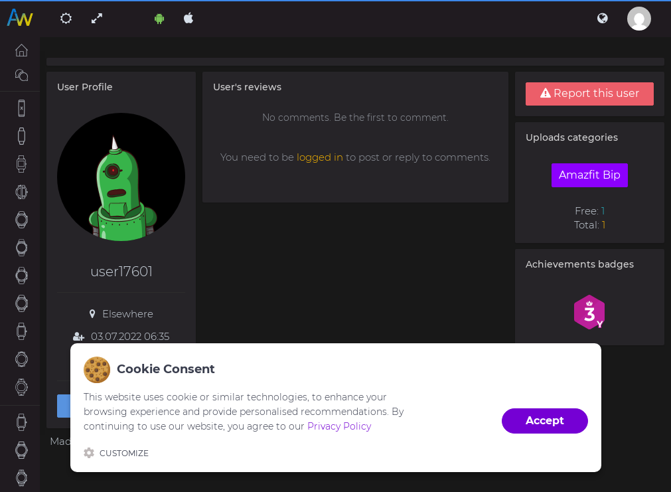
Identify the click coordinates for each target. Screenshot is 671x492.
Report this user (589, 93)
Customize (116, 453)
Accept (545, 420)
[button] (602, 18)
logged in (320, 157)
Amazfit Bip (590, 175)
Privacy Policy (339, 426)
